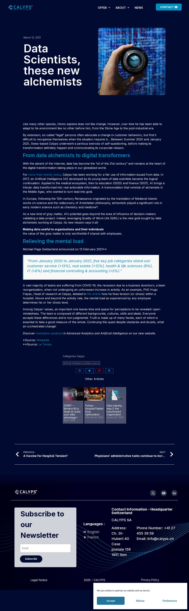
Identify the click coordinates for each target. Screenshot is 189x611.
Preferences (170, 600)
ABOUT (122, 7)
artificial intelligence (74, 363)
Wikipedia (42, 340)
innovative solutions (49, 333)
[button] (104, 8)
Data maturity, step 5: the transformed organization (114, 410)
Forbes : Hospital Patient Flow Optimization (94, 410)
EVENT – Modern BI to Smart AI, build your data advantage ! (72, 411)
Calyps (81, 356)
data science (92, 363)
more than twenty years (44, 174)
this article (94, 294)
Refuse (140, 600)
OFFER (104, 7)
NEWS (139, 7)
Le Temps (45, 344)
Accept (111, 600)
